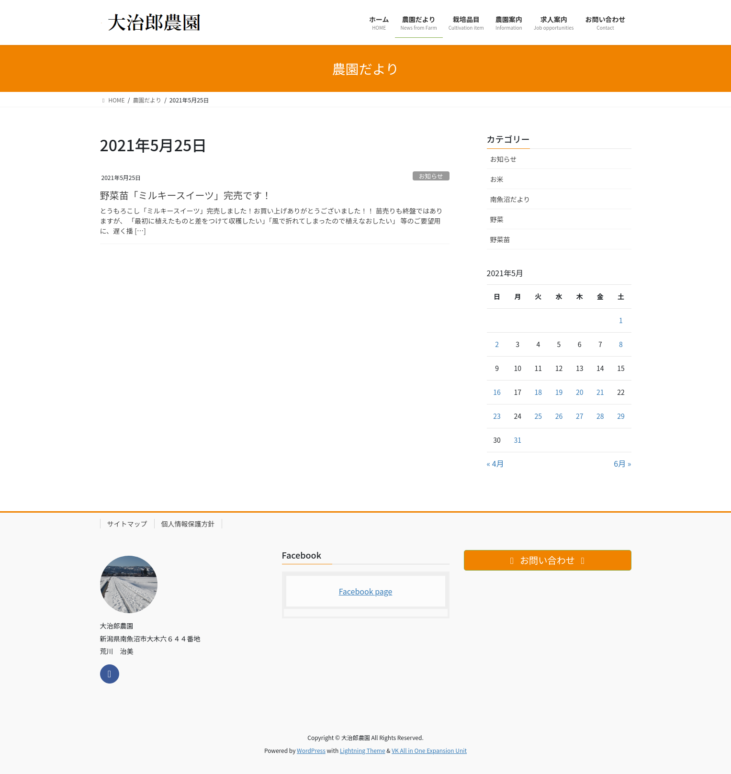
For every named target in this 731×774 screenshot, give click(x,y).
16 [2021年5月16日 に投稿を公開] (497, 392)
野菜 (497, 219)
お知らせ (431, 175)
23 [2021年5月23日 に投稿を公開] (497, 416)
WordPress (311, 750)
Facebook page (366, 591)
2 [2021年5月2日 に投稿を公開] (497, 344)
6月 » (622, 463)
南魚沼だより (510, 199)
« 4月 (495, 463)
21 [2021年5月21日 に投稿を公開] (600, 392)
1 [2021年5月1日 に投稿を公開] (621, 320)
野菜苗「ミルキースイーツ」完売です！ (186, 195)
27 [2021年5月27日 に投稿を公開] (580, 416)
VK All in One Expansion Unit (429, 750)
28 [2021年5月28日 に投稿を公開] (600, 416)
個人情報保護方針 (188, 523)
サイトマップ (127, 523)
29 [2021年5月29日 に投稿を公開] (621, 416)
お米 (497, 179)
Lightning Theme (362, 750)
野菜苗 (500, 239)
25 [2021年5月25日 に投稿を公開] (538, 416)
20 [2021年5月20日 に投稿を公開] (580, 392)
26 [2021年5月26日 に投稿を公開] (559, 416)
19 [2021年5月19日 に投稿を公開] (559, 392)
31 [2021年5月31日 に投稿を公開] (517, 440)
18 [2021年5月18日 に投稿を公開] (538, 392)
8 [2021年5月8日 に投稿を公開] (621, 344)
